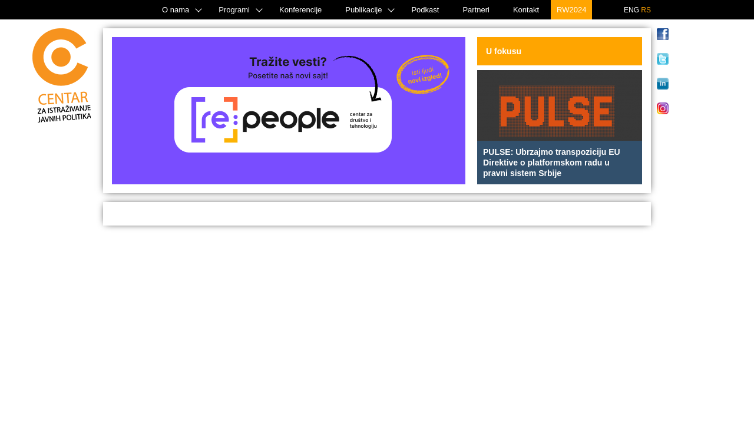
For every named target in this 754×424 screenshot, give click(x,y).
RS (646, 10)
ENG (631, 10)
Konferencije (300, 9)
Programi (234, 9)
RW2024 (571, 9)
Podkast (425, 9)
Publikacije (363, 9)
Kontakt (526, 9)
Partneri (476, 9)
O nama (175, 9)
